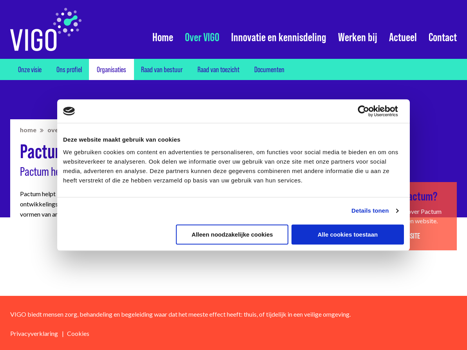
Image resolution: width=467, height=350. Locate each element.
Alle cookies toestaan (348, 234)
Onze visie (30, 69)
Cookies (78, 333)
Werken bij (357, 37)
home (28, 129)
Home (162, 37)
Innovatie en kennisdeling (278, 37)
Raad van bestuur (162, 69)
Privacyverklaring (34, 333)
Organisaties (111, 69)
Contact (443, 37)
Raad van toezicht (218, 69)
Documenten (269, 69)
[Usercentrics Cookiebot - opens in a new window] (369, 111)
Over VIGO (202, 37)
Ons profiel (69, 69)
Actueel (403, 37)
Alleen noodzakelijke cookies (232, 234)
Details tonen (370, 210)
